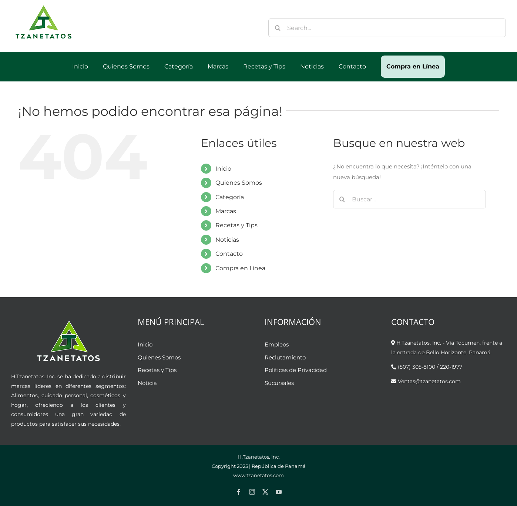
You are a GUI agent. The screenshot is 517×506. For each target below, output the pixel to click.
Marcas (225, 211)
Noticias (227, 239)
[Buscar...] (409, 199)
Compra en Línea (240, 268)
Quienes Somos (238, 182)
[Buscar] (277, 28)
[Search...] (387, 28)
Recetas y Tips (236, 225)
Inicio (223, 168)
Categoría (229, 197)
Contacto (229, 253)
